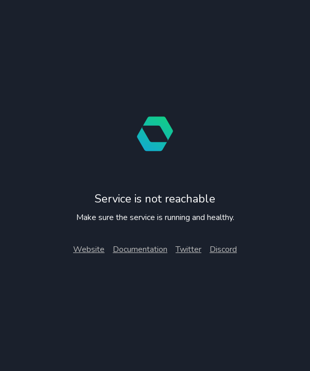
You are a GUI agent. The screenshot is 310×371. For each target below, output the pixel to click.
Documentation (140, 249)
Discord (223, 249)
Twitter (188, 249)
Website (89, 249)
